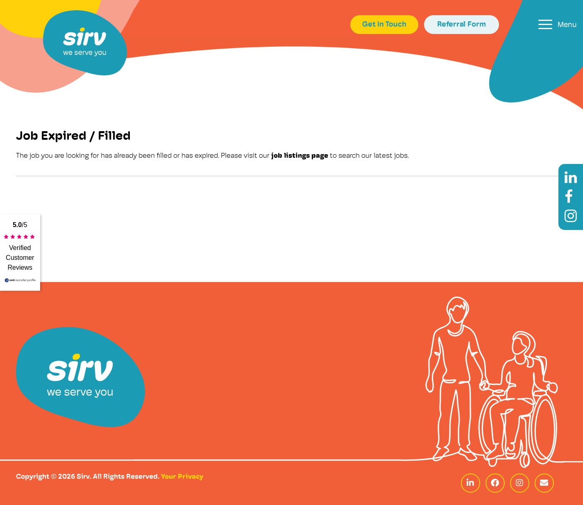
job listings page (299, 155)
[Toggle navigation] (557, 24)
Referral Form (461, 25)
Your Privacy (182, 476)
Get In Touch (384, 25)
